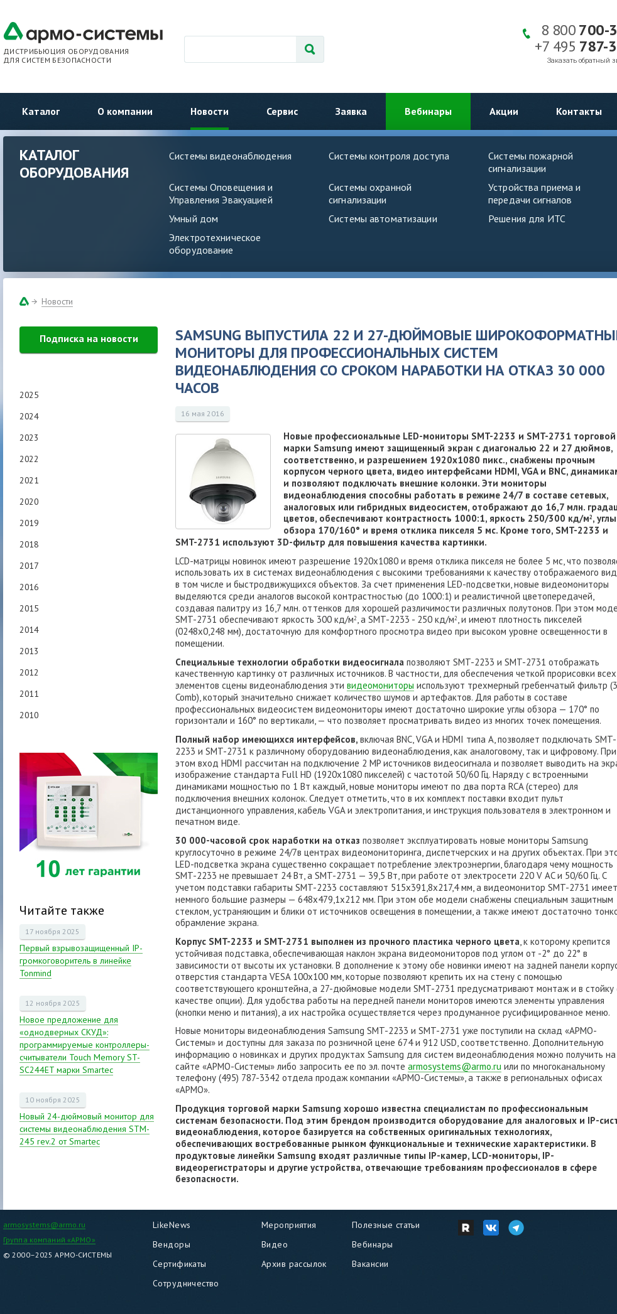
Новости (209, 111)
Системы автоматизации (383, 218)
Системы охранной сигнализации (370, 193)
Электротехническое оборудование (215, 243)
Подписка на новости (89, 338)
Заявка (351, 111)
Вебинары (428, 111)
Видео (274, 1244)
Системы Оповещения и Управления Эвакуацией (221, 193)
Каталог (41, 111)
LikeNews (171, 1225)
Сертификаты (180, 1263)
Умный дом (193, 218)
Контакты (579, 111)
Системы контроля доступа (389, 155)
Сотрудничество (186, 1283)
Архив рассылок (294, 1263)
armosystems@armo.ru (454, 1066)
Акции (503, 111)
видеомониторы (380, 685)
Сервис (282, 111)
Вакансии (370, 1263)
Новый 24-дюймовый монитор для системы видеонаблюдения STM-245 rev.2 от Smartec (86, 1129)
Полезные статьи (386, 1225)
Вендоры (171, 1244)
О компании (125, 111)
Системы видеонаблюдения (230, 155)
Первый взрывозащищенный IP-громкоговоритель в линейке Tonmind (81, 960)
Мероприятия (289, 1225)
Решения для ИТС (526, 218)
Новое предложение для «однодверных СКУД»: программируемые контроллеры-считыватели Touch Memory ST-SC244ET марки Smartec (84, 1044)
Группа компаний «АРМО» (49, 1239)
